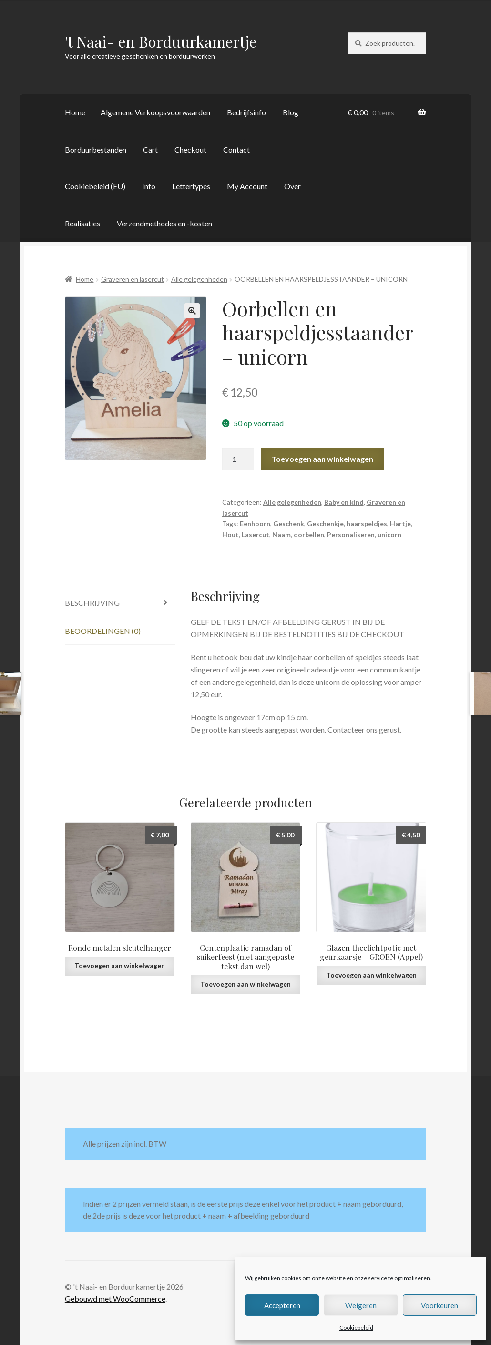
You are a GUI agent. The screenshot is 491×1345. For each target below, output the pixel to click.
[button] (192, 310)
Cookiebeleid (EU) (95, 186)
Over (292, 186)
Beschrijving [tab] (92, 602)
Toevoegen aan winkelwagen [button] (119, 965)
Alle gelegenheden (199, 279)
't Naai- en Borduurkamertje (161, 41)
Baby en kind (344, 502)
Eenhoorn (255, 524)
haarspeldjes (367, 524)
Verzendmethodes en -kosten (164, 223)
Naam (281, 534)
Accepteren (282, 1305)
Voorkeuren (439, 1305)
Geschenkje (325, 524)
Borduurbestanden (95, 149)
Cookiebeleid (356, 1327)
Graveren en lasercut (132, 279)
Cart (150, 149)
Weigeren (361, 1305)
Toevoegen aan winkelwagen (322, 458)
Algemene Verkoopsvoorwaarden (155, 112)
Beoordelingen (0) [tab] (103, 630)
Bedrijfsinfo (246, 112)
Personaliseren (351, 534)
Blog (290, 112)
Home (75, 112)
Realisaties (82, 223)
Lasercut (255, 534)
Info (148, 186)
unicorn (389, 534)
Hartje (400, 524)
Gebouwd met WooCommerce (115, 1298)
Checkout (190, 149)
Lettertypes (191, 186)
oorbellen (309, 534)
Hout (230, 534)
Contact (236, 149)
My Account (247, 186)
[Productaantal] (238, 459)
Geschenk (288, 524)
